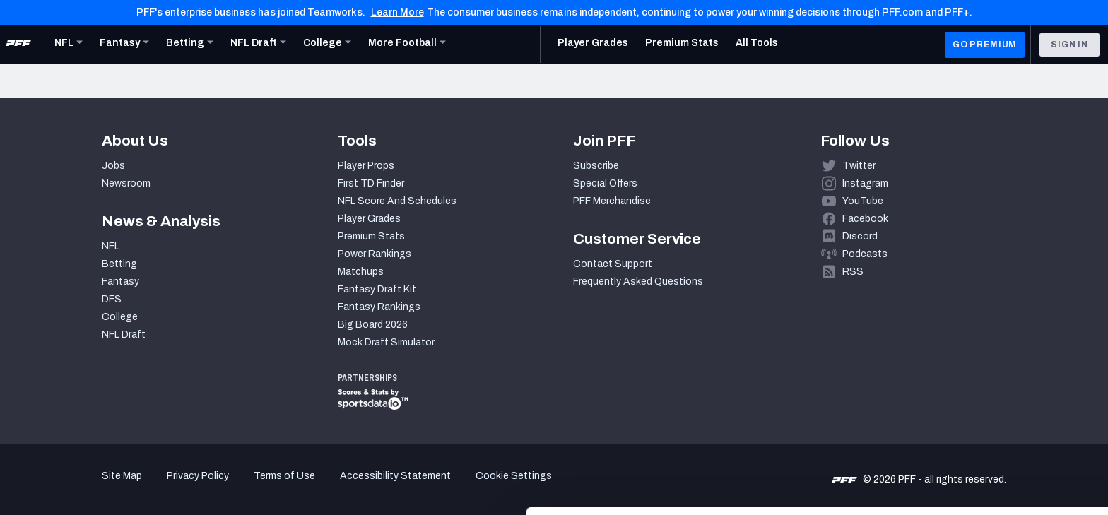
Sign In (1069, 44)
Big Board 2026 (373, 324)
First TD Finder (371, 183)
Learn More (397, 12)
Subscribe (596, 165)
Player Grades (369, 218)
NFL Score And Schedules (397, 201)
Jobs (113, 165)
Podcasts (865, 254)
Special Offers (605, 183)
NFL (110, 246)
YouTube (862, 201)
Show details (218, 487)
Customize (990, 433)
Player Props (366, 165)
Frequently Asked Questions (638, 281)
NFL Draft (124, 334)
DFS (112, 299)
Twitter (859, 165)
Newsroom (126, 183)
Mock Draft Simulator (386, 342)
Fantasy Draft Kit (377, 289)
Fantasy (120, 281)
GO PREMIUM (985, 44)
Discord (860, 236)
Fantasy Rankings (379, 307)
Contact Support (612, 264)
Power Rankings (374, 254)
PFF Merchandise (612, 201)
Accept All (990, 387)
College (120, 317)
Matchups (361, 271)
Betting (119, 264)
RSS (853, 271)
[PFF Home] (18, 44)
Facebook (865, 218)
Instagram (865, 183)
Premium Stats (371, 236)
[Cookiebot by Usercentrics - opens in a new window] (91, 487)
